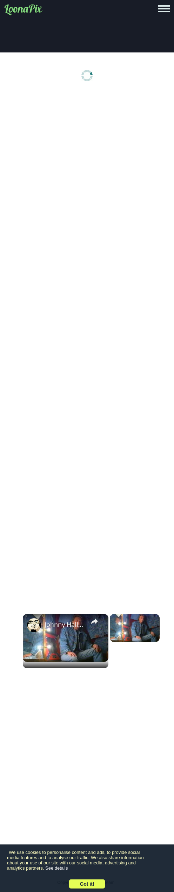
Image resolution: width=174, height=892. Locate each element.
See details (56, 868)
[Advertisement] (89, 148)
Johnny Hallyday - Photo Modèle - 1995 (65, 624)
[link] (34, 625)
